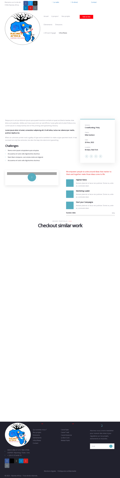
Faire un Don (86, 17)
